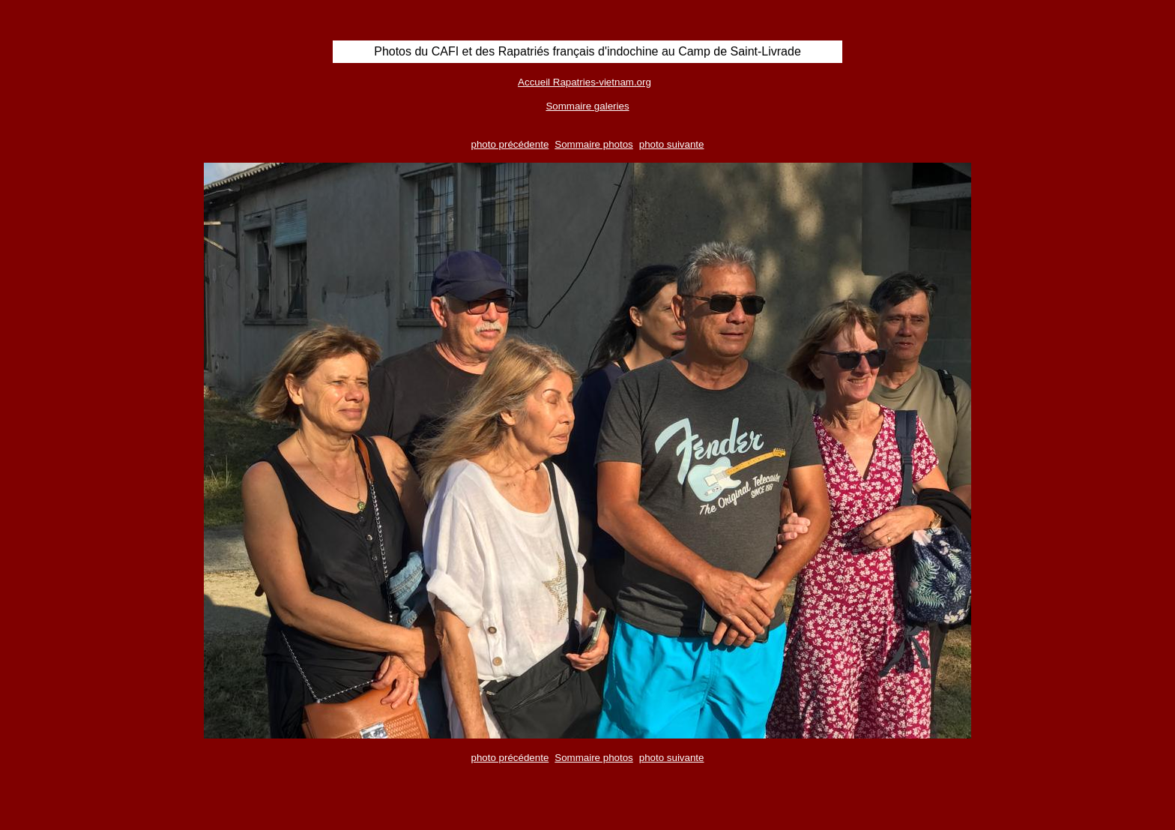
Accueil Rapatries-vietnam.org (584, 82)
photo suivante (671, 144)
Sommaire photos (593, 144)
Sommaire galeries (587, 106)
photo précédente (510, 144)
